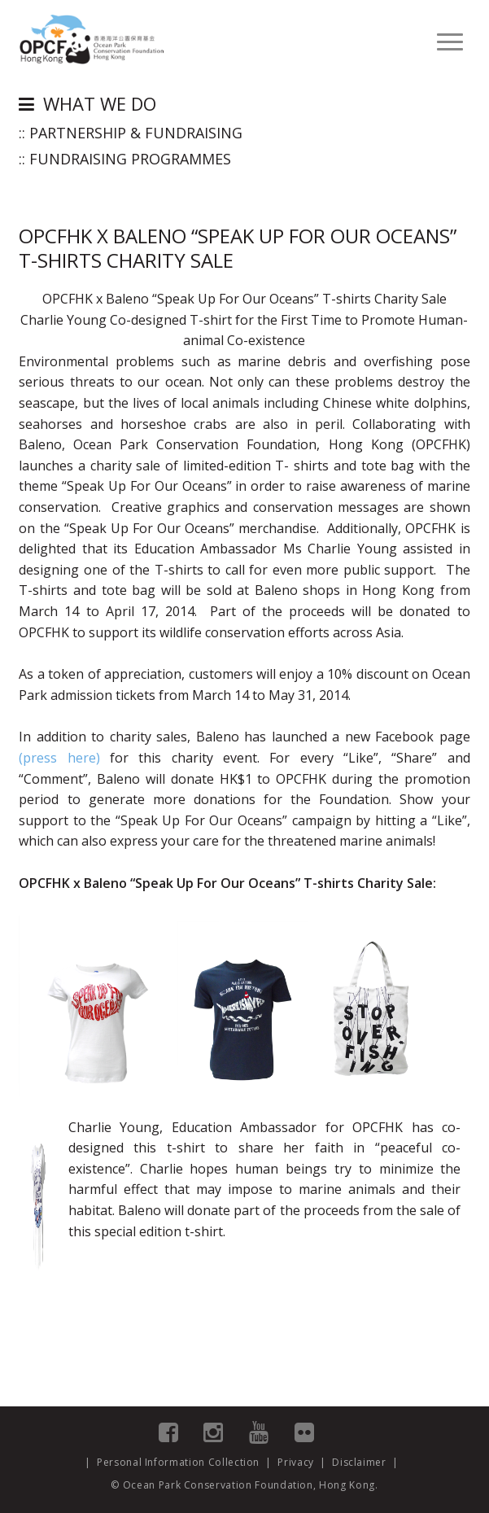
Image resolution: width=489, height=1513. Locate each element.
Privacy (295, 1462)
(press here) (59, 758)
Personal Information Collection (178, 1462)
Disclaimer (359, 1462)
